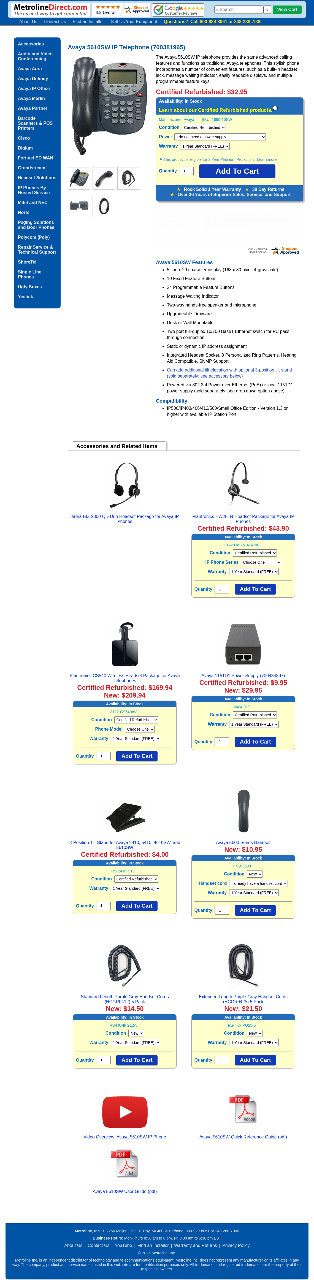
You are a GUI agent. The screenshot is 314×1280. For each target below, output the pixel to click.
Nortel (24, 212)
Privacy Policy (236, 1245)
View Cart (287, 9)
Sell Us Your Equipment (134, 21)
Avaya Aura (30, 68)
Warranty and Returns (195, 1245)
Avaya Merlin (31, 98)
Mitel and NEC (33, 202)
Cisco (24, 138)
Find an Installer (88, 21)
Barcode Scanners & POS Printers (35, 123)
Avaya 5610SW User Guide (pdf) (125, 1191)
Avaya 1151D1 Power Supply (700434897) (243, 675)
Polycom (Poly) (34, 237)
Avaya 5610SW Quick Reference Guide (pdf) (243, 1137)
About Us (28, 21)
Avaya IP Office (34, 88)
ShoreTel (27, 262)
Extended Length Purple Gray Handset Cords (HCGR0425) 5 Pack (243, 999)
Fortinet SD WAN (35, 158)
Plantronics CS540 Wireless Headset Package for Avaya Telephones (125, 678)
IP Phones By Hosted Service (34, 190)
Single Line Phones (29, 274)
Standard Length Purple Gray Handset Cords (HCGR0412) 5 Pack (125, 999)
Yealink (25, 296)
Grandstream (31, 168)
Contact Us (55, 21)
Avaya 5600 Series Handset (243, 842)
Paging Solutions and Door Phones (36, 225)
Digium (25, 148)
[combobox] (239, 10)
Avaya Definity (33, 78)
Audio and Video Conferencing (35, 56)
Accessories (31, 44)
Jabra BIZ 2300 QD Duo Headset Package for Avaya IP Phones (125, 519)
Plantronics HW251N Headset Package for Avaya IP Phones (243, 519)
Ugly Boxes (30, 286)
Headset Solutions (37, 177)
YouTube (123, 1245)
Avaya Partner (32, 108)
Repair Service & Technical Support (37, 249)
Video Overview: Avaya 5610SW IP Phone (124, 1137)
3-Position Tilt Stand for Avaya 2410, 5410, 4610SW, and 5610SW (124, 845)
